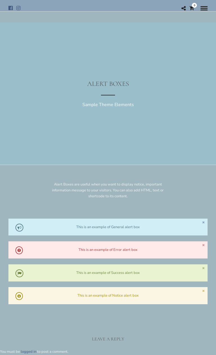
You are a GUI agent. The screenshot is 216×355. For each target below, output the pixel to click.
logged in (28, 351)
